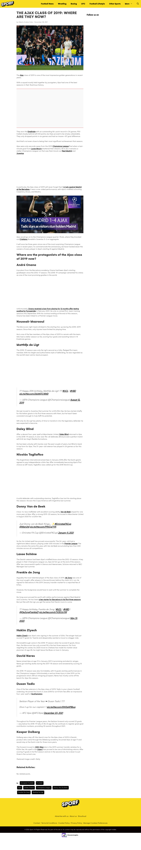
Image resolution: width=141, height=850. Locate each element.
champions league (43, 788)
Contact (36, 823)
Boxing (74, 4)
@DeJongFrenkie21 (29, 612)
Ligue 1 (40, 749)
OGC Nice (39, 747)
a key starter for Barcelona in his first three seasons (60, 600)
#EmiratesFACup (63, 524)
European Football (27, 783)
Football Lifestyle (97, 4)
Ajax (21, 75)
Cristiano (24, 239)
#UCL (65, 391)
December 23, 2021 (53, 713)
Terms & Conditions (49, 823)
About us (73, 816)
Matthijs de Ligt (38, 792)
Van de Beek (66, 512)
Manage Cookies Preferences (95, 823)
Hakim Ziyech (22, 636)
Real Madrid (67, 151)
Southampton (36, 694)
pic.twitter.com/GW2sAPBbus (61, 707)
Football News (47, 4)
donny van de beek (61, 788)
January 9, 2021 (66, 532)
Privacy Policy (76, 823)
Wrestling (62, 4)
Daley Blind (64, 434)
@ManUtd (24, 526)
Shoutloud (82, 816)
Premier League (70, 544)
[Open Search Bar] (138, 4)
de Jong (68, 578)
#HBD (73, 391)
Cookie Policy (64, 823)
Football (39, 783)
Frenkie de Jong (24, 792)
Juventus (20, 153)
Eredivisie (31, 132)
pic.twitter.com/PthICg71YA (43, 526)
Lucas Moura (36, 149)
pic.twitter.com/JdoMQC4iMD (33, 393)
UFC (83, 4)
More (130, 4)
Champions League (61, 146)
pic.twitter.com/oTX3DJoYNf (53, 612)
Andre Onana (29, 788)
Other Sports (115, 4)
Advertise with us (62, 816)
